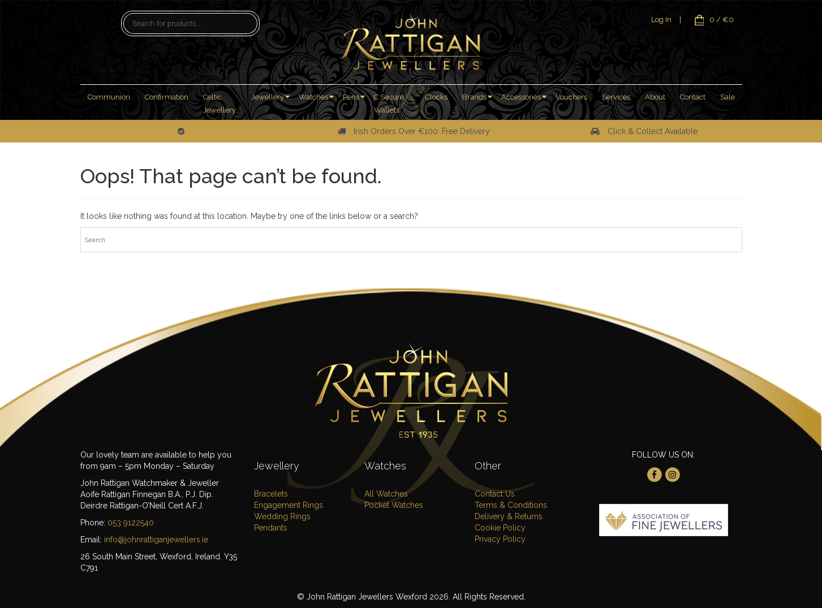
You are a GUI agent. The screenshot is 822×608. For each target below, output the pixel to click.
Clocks (436, 97)
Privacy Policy (500, 539)
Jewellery (267, 97)
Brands (474, 97)
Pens (351, 97)
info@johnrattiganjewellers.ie (156, 539)
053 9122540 (130, 522)
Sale (727, 97)
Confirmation (166, 97)
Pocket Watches (393, 505)
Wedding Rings (282, 516)
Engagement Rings (288, 505)
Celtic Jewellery (219, 103)
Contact (692, 97)
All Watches (386, 493)
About (655, 97)
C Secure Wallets (389, 103)
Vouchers (571, 97)
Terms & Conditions (511, 505)
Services (616, 97)
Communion (109, 97)
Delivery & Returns (509, 516)
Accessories (521, 97)
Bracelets (271, 493)
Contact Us (495, 493)
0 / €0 (711, 19)
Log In (661, 19)
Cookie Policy (500, 527)
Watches (313, 97)
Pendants (270, 527)
